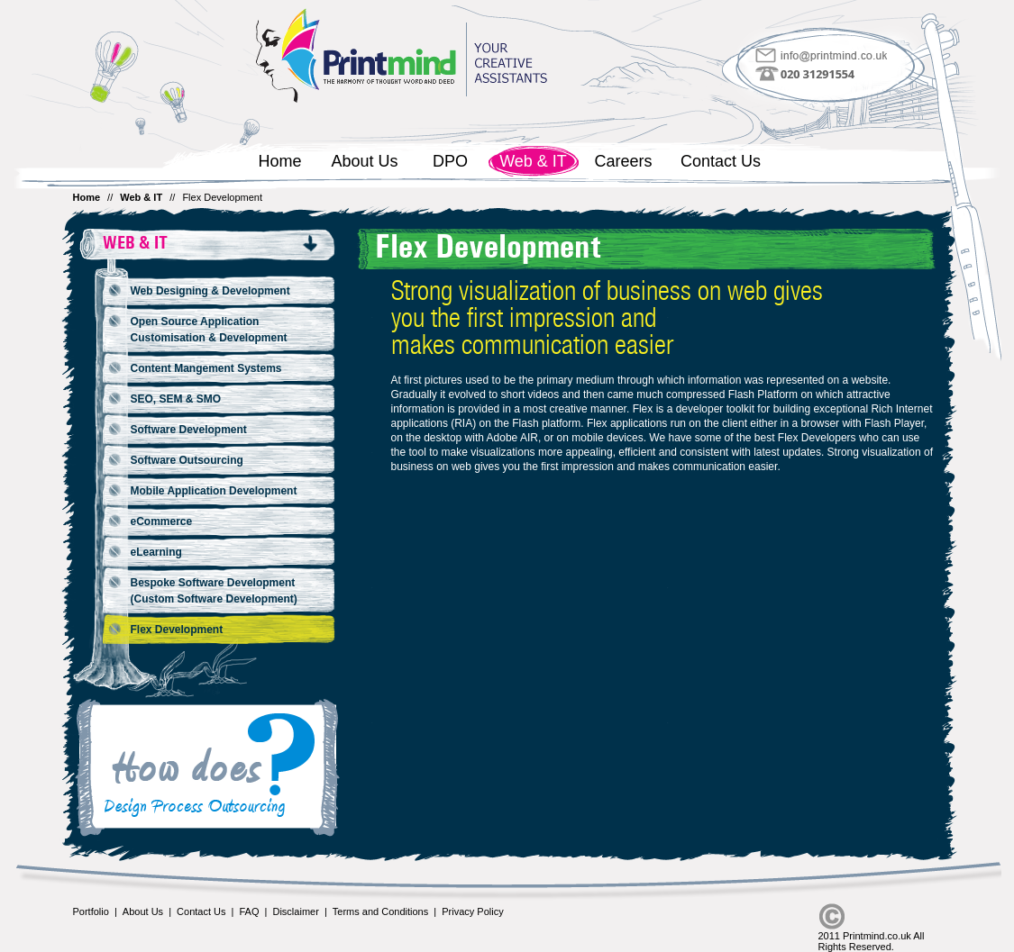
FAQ (249, 911)
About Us (364, 161)
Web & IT (533, 161)
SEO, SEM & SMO (176, 399)
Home (279, 161)
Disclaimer (295, 911)
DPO (450, 161)
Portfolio (91, 911)
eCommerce (162, 521)
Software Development (189, 429)
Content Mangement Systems (206, 368)
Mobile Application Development (214, 491)
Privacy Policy (472, 911)
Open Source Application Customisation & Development (209, 329)
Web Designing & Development (210, 291)
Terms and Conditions (380, 911)
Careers (623, 161)
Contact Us (721, 161)
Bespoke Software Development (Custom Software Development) (214, 590)
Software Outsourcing (187, 460)
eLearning (156, 552)
